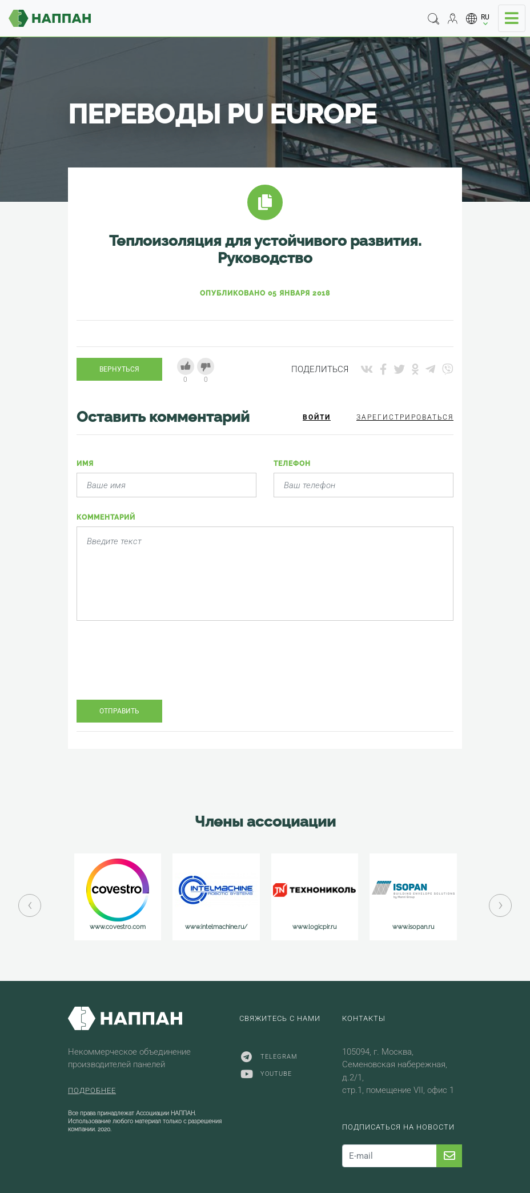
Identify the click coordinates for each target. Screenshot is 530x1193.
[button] (478, 18)
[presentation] (163, 669)
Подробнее (92, 1090)
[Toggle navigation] (511, 18)
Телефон (292, 464)
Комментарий (106, 517)
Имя (85, 464)
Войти (317, 417)
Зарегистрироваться (404, 417)
